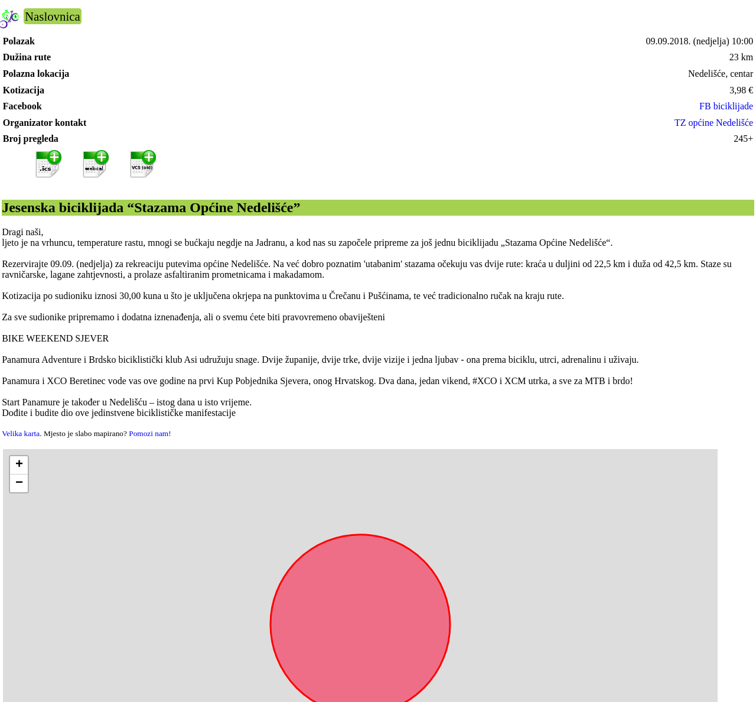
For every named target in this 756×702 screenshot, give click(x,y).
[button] (19, 465)
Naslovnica (52, 16)
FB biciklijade (726, 106)
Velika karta (21, 433)
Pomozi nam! (150, 433)
